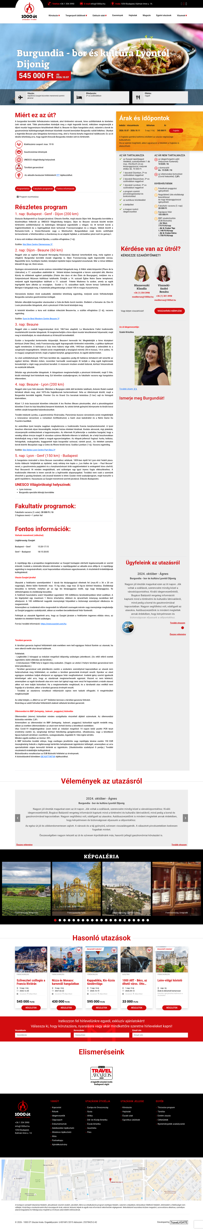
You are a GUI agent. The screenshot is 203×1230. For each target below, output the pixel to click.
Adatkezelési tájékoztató (62, 1128)
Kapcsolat (55, 1107)
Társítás (160, 1111)
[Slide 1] (182, 627)
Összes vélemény (178, 634)
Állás (53, 1136)
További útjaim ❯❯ (128, 389)
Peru (88, 1132)
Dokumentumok (58, 1124)
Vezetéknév (20, 1030)
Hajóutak (133, 15)
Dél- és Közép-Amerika (96, 1120)
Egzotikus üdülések (130, 1120)
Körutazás (126, 1107)
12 (106, 920)
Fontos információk (65, 188)
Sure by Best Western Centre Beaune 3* (41, 318)
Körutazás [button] (54, 15)
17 (129, 920)
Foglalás (176, 131)
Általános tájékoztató (60, 1132)
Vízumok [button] (181, 15)
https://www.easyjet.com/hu (53, 624)
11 (101, 920)
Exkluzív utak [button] (99, 15)
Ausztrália (90, 1128)
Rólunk (54, 1111)
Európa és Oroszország (96, 1107)
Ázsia (88, 1111)
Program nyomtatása (28, 197)
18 (134, 920)
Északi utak (127, 1115)
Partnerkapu (56, 1140)
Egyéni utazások (163, 15)
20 (143, 920)
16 (124, 920)
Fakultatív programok (43, 188)
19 (138, 920)
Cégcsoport (56, 1120)
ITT (58, 175)
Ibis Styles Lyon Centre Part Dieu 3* (39, 450)
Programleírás (23, 188)
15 (120, 920)
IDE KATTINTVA (48, 756)
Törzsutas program (165, 1107)
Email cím (136, 1030)
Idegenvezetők (57, 1115)
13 (110, 920)
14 (115, 920)
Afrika (89, 1115)
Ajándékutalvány (58, 1144)
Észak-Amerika (93, 1124)
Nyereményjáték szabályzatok (170, 1124)
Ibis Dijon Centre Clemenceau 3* (38, 244)
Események (117, 15)
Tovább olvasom (177, 623)
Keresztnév (79, 1030)
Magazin (147, 15)
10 (97, 920)
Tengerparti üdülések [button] (76, 15)
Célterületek (162, 1120)
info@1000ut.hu (22, 1126)
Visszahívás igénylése (170, 311)
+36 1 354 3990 (22, 1122)
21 (147, 920)
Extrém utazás (163, 1115)
